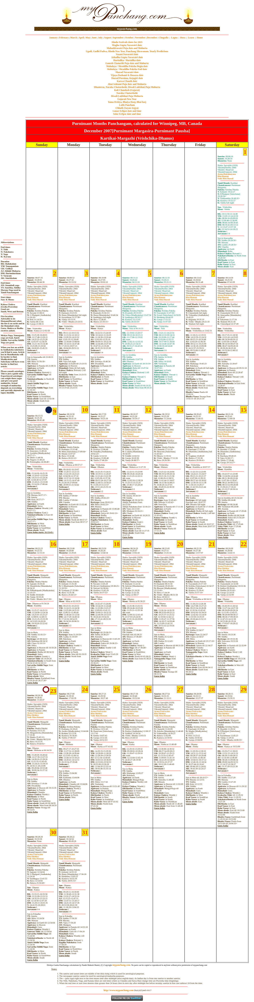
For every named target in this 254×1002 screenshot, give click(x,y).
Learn (191, 37)
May (88, 37)
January (53, 37)
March (73, 37)
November (140, 37)
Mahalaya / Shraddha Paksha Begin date (127, 66)
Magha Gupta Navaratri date (127, 45)
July (100, 37)
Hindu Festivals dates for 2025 (127, 42)
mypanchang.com (127, 28)
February (64, 37)
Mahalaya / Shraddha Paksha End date (127, 69)
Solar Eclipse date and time (127, 114)
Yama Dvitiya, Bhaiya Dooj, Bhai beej (127, 102)
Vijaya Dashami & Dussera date (127, 75)
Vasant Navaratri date (127, 54)
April (81, 37)
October (129, 37)
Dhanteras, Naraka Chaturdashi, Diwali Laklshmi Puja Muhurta (127, 87)
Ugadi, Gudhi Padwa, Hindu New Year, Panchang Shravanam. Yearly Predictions (127, 51)
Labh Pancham (127, 105)
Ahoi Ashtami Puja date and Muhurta (127, 84)
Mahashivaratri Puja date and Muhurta (127, 48)
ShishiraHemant (225, 569)
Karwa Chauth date (127, 81)
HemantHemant (67, 435)
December (152, 37)
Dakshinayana (226, 174)
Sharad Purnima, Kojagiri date (127, 78)
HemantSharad (225, 177)
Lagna (174, 37)
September (118, 37)
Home (200, 37)
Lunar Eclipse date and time (127, 111)
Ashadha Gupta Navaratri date (127, 57)
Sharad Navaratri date (127, 72)
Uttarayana (225, 566)
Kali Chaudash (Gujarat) (127, 90)
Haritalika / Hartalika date (127, 60)
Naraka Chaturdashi (127, 93)
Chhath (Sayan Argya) (126, 108)
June (93, 37)
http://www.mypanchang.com (119, 990)
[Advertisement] (47, 13)
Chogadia (163, 37)
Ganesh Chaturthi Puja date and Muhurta (126, 63)
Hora (182, 37)
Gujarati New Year (127, 99)
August (107, 37)
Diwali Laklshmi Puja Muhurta (127, 96)
